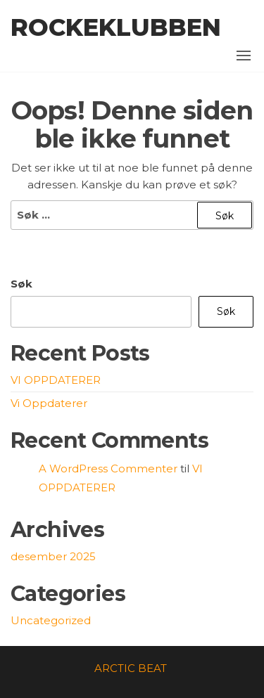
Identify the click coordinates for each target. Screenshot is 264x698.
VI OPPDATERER (56, 380)
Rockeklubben (116, 27)
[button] (244, 55)
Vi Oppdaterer (49, 403)
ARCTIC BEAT (130, 668)
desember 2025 (53, 556)
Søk (21, 283)
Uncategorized (51, 620)
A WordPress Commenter (108, 468)
